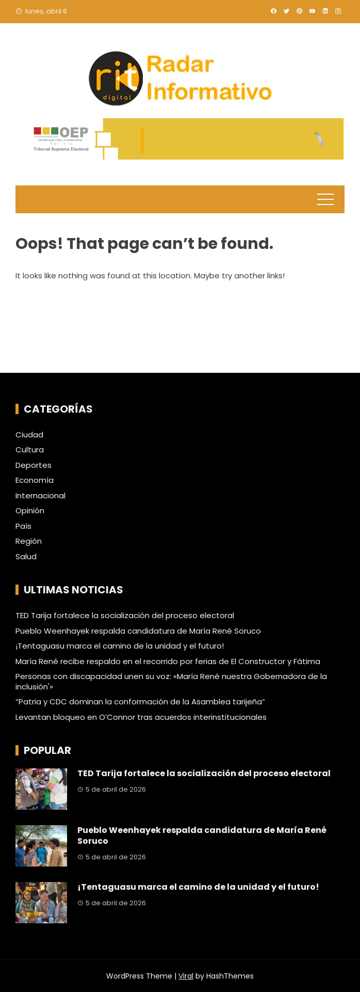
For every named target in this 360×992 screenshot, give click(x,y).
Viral (185, 976)
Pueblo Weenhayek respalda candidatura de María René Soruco (138, 630)
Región (28, 541)
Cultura (29, 450)
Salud (26, 557)
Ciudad (29, 435)
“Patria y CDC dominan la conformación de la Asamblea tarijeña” (140, 701)
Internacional (40, 496)
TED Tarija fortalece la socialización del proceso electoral (124, 615)
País (23, 526)
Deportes (33, 465)
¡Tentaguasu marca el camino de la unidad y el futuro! (119, 645)
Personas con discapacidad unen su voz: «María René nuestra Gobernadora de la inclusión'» (171, 681)
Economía (34, 480)
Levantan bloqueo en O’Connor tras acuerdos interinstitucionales (141, 717)
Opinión (29, 511)
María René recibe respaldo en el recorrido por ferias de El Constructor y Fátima (167, 661)
